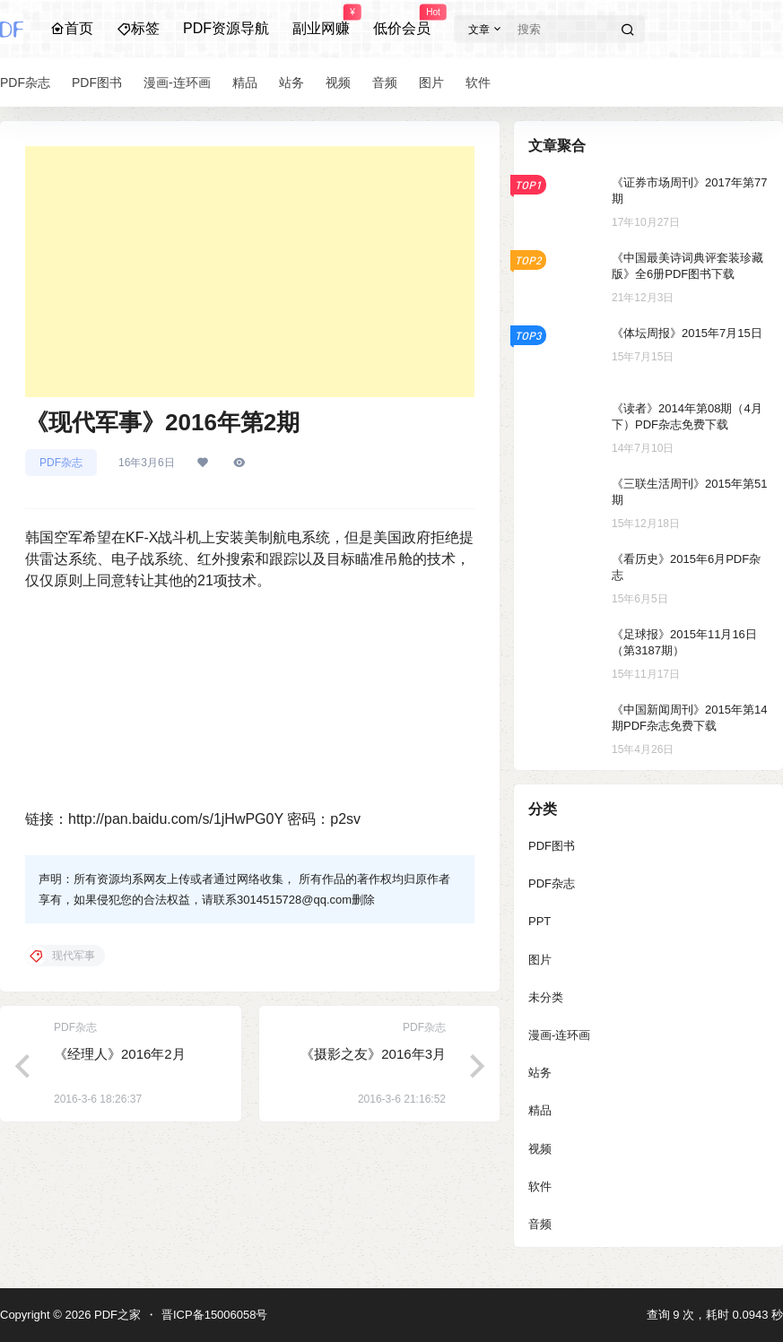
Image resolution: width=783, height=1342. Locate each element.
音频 (540, 1224)
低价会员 (402, 20)
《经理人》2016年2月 (120, 1053)
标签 (138, 28)
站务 (540, 1072)
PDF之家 (116, 1314)
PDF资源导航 (226, 28)
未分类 (545, 997)
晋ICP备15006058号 (214, 1314)
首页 (71, 28)
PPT (539, 921)
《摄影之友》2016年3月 (373, 1053)
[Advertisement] (249, 271)
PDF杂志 (61, 462)
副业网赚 (321, 20)
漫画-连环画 (559, 1035)
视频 (540, 1149)
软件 (540, 1186)
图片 (540, 959)
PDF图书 (551, 846)
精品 (540, 1110)
